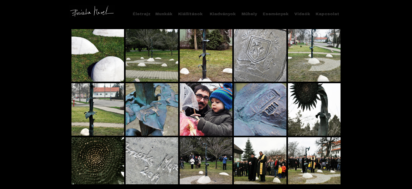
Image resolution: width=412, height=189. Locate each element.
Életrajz (142, 14)
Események (276, 14)
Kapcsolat (327, 14)
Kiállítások (190, 14)
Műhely (249, 14)
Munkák (163, 14)
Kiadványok (223, 14)
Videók (302, 14)
